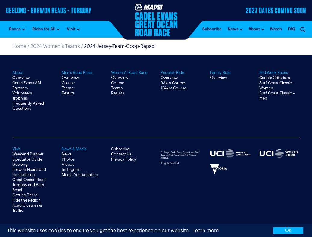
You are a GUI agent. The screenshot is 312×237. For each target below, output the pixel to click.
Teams (67, 88)
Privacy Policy (123, 159)
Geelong (20, 164)
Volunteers (22, 93)
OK (288, 230)
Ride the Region (26, 200)
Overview (21, 78)
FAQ (291, 29)
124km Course (173, 88)
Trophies (20, 98)
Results (68, 93)
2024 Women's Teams (55, 46)
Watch (276, 29)
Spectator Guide (27, 159)
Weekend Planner (28, 154)
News (233, 29)
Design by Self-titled (170, 163)
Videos (68, 164)
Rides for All (43, 29)
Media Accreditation (80, 175)
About (254, 29)
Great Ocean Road (29, 180)
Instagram (71, 169)
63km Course (173, 83)
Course (68, 83)
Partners (20, 88)
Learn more (205, 230)
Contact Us (121, 154)
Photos (68, 159)
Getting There (24, 195)
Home (19, 46)
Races (15, 29)
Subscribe (212, 29)
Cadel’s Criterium (274, 78)
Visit (71, 29)
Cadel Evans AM (26, 83)
